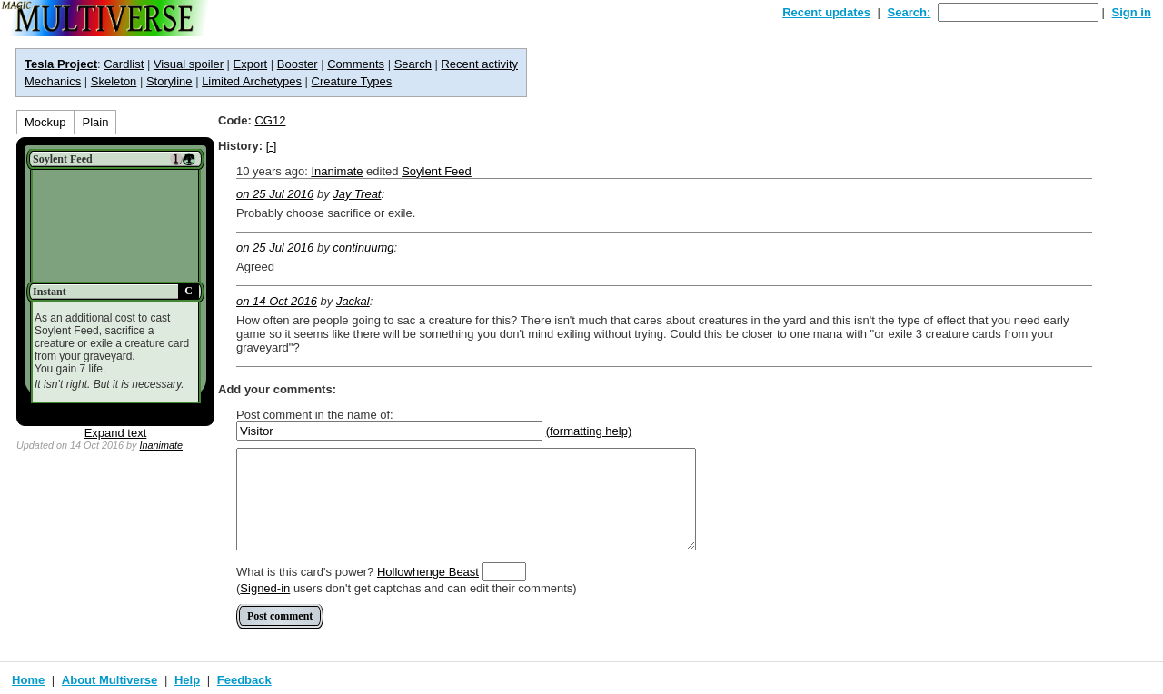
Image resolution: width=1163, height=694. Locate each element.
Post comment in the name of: (314, 414)
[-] (271, 146)
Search (413, 64)
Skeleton (114, 81)
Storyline (169, 81)
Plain (96, 122)
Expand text (115, 433)
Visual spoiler (189, 64)
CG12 (269, 120)
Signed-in (265, 588)
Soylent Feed (437, 171)
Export (251, 64)
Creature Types (352, 81)
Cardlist (124, 64)
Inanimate (161, 445)
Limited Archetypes (252, 81)
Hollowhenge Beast (428, 572)
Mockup (45, 122)
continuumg (363, 247)
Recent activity (479, 64)
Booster (297, 64)
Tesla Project (61, 64)
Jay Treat (357, 194)
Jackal (353, 301)
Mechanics (53, 81)
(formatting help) (589, 431)
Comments (355, 64)
